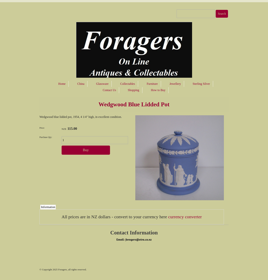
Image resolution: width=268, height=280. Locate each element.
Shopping (133, 90)
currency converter (185, 216)
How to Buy (158, 90)
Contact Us (109, 90)
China (80, 83)
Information (48, 207)
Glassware (102, 83)
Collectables (127, 83)
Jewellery (175, 83)
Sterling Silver (201, 83)
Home (62, 83)
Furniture (152, 83)
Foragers (62, 269)
